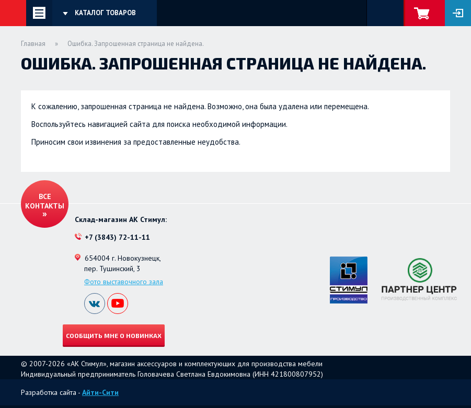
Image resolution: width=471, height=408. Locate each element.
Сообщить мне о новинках (114, 335)
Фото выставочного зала (123, 281)
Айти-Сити (100, 392)
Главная (33, 43)
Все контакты (44, 201)
